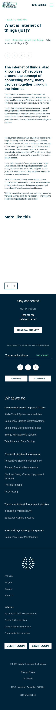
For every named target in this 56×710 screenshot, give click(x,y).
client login (39, 378)
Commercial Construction (17, 633)
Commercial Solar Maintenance (21, 537)
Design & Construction (15, 620)
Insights (8, 582)
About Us (9, 595)
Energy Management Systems (20, 434)
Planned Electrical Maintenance (21, 467)
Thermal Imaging (13, 485)
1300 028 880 (39, 5)
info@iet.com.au (28, 319)
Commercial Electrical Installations (22, 428)
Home (7, 40)
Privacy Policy (28, 672)
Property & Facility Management (20, 613)
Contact (8, 589)
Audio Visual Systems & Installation (23, 414)
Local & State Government (17, 626)
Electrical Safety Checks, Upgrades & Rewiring (24, 476)
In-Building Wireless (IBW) (18, 511)
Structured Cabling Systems (19, 517)
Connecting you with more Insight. (28, 40)
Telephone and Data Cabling (19, 441)
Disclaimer (28, 678)
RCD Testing (11, 491)
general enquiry (28, 330)
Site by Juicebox (28, 695)
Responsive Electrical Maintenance (23, 460)
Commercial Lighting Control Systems (24, 421)
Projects (8, 576)
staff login (16, 378)
